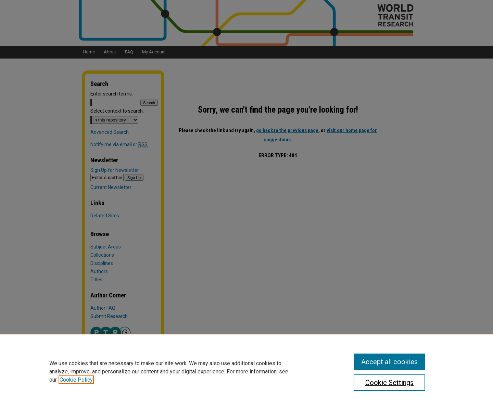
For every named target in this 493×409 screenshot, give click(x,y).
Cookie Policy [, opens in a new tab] (76, 379)
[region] (246, 371)
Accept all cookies (389, 362)
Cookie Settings (389, 383)
